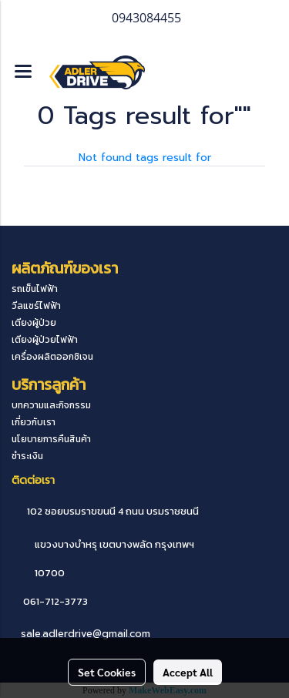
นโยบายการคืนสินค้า (51, 439)
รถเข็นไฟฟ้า (35, 289)
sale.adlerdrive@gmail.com (85, 633)
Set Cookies (107, 672)
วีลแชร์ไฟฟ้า (36, 306)
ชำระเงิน (27, 456)
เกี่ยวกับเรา (33, 422)
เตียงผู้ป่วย (34, 323)
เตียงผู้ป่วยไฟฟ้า (45, 340)
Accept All (188, 672)
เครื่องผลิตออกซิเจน (52, 357)
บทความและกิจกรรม (51, 405)
